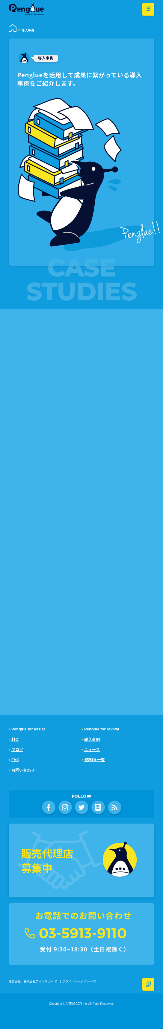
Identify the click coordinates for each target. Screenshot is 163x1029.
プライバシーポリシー (77, 981)
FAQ (15, 760)
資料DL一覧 (94, 760)
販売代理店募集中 (47, 860)
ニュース (92, 749)
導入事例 (92, 739)
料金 (15, 739)
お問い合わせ (23, 770)
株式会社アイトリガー (39, 981)
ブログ (17, 749)
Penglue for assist (28, 729)
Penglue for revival (101, 729)
